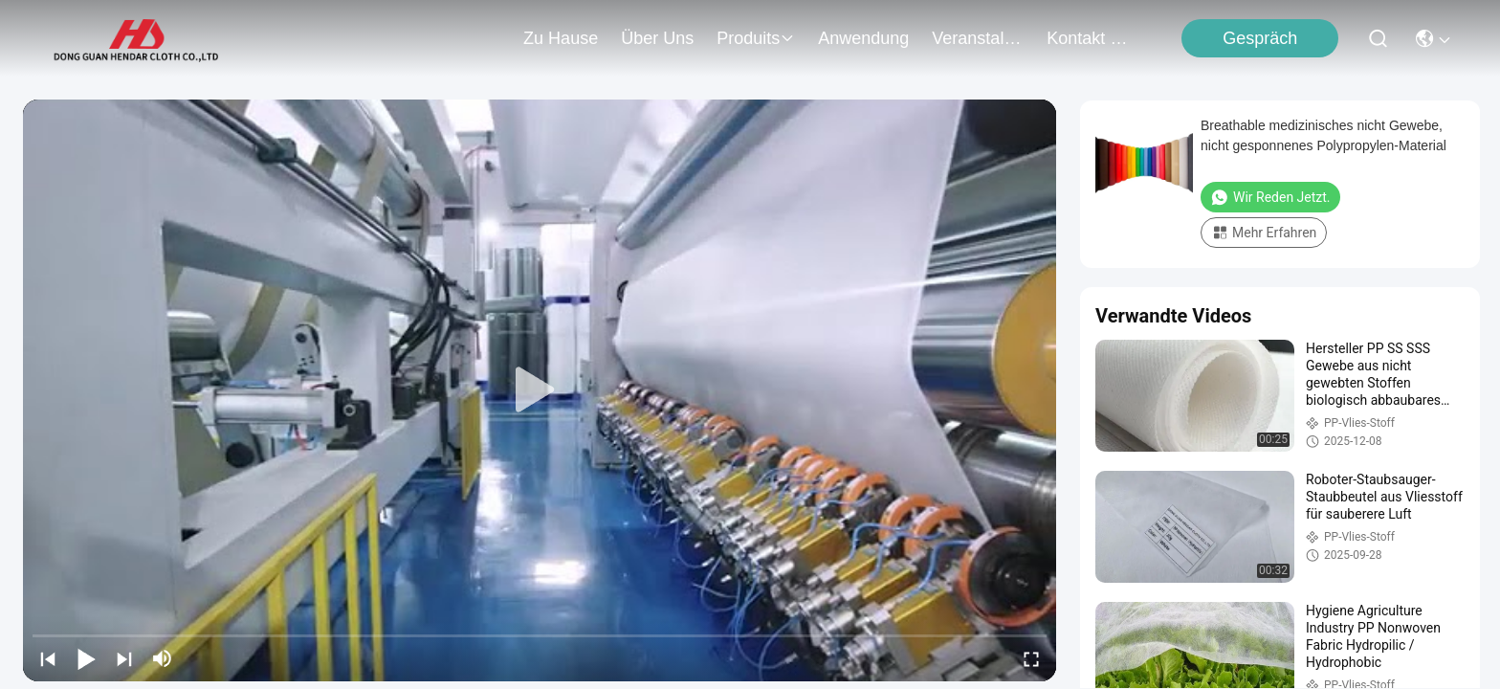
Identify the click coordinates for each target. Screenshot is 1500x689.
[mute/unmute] (162, 658)
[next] (124, 658)
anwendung (863, 38)
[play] (539, 390)
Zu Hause (560, 38)
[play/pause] (86, 658)
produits (756, 38)
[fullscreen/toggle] (1031, 658)
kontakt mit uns (1092, 38)
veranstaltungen (978, 38)
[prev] (48, 658)
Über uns (657, 38)
